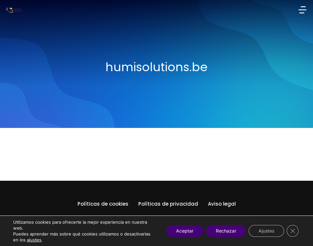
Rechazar (226, 231)
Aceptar (184, 231)
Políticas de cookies (103, 203)
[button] (302, 10)
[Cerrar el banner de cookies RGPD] (293, 231)
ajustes (34, 239)
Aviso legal (222, 203)
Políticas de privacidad (168, 203)
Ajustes (266, 231)
